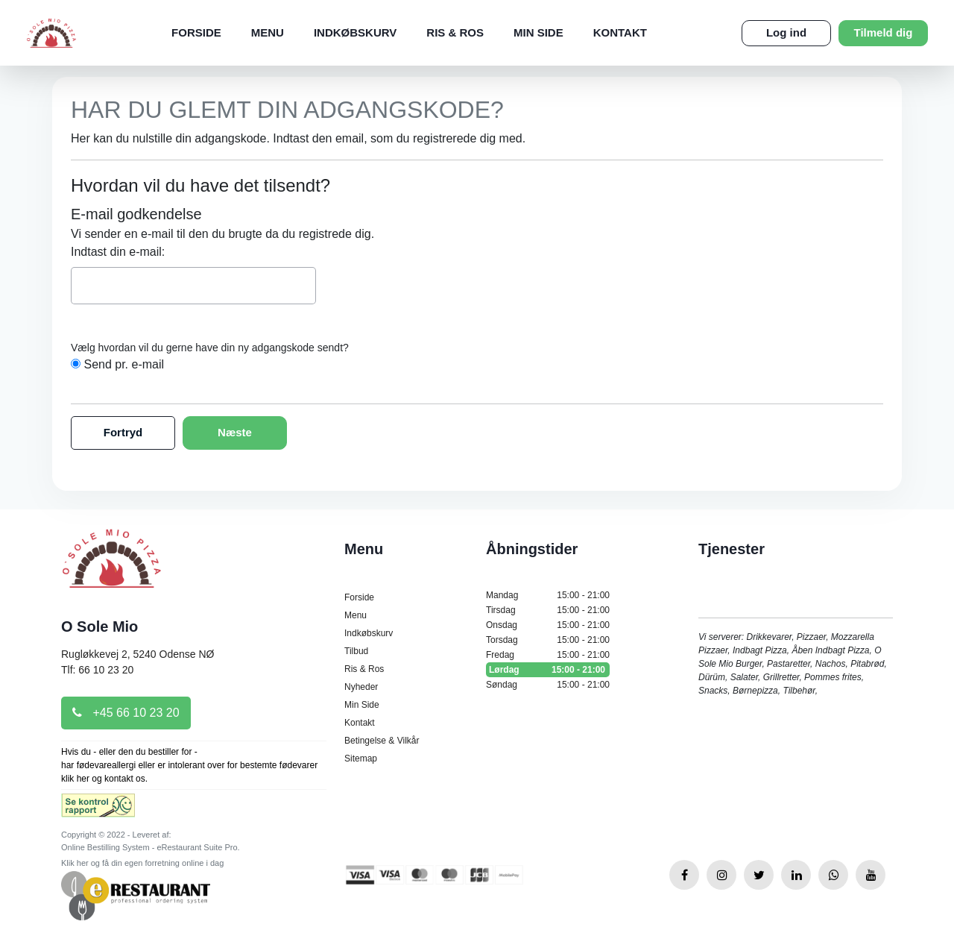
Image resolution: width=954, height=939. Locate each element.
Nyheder (361, 687)
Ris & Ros (455, 32)
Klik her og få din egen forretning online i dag (142, 862)
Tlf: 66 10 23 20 (97, 670)
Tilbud (356, 651)
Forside (196, 32)
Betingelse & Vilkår (382, 740)
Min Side (538, 32)
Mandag (548, 595)
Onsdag (548, 625)
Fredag (548, 654)
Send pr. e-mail (123, 364)
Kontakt (620, 32)
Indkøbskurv (355, 32)
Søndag (548, 684)
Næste (235, 432)
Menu (267, 32)
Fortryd (123, 432)
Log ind (786, 32)
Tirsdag (548, 610)
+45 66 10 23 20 (126, 712)
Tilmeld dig (883, 32)
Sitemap (360, 758)
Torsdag (548, 639)
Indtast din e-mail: (118, 251)
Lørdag (548, 669)
